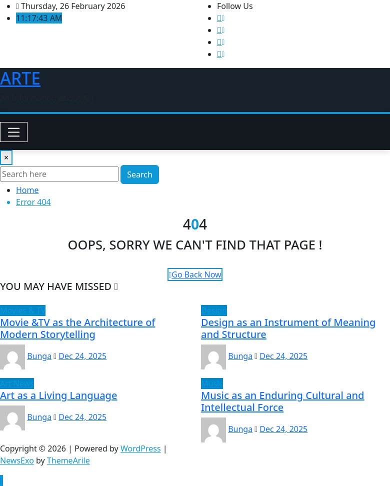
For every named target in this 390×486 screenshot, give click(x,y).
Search (139, 174)
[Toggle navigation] (14, 132)
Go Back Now (194, 274)
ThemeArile (68, 460)
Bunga (39, 356)
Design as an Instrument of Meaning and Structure (288, 328)
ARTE (20, 78)
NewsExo (17, 460)
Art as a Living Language (59, 395)
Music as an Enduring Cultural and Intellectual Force (282, 401)
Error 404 (33, 202)
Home (27, 190)
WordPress (140, 448)
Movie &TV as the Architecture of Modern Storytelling (78, 328)
